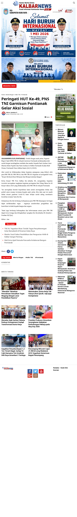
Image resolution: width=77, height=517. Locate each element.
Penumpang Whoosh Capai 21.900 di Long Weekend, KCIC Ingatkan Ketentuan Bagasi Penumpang (39, 352)
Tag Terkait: (6, 257)
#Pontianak (39, 257)
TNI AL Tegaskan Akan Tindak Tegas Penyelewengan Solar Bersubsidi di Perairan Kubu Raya (25, 229)
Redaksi (56, 368)
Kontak (56, 370)
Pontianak (24, 94)
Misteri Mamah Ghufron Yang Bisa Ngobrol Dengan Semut (63, 134)
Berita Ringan (10, 94)
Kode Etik (64, 368)
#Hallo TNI (29, 257)
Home (3, 94)
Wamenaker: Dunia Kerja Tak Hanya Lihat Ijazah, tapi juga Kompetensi (39, 293)
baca (47, 117)
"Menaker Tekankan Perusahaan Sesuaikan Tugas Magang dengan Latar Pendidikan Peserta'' (12, 294)
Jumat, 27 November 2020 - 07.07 (14, 114)
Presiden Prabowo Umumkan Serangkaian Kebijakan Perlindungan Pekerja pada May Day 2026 (39, 323)
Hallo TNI (17, 94)
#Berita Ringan (18, 257)
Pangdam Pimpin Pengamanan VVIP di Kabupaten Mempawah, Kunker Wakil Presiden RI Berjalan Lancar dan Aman (65, 211)
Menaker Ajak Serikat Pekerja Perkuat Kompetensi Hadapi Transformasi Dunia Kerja (13, 322)
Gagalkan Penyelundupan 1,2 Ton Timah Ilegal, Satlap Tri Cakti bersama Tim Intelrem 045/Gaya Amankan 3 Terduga (13, 352)
